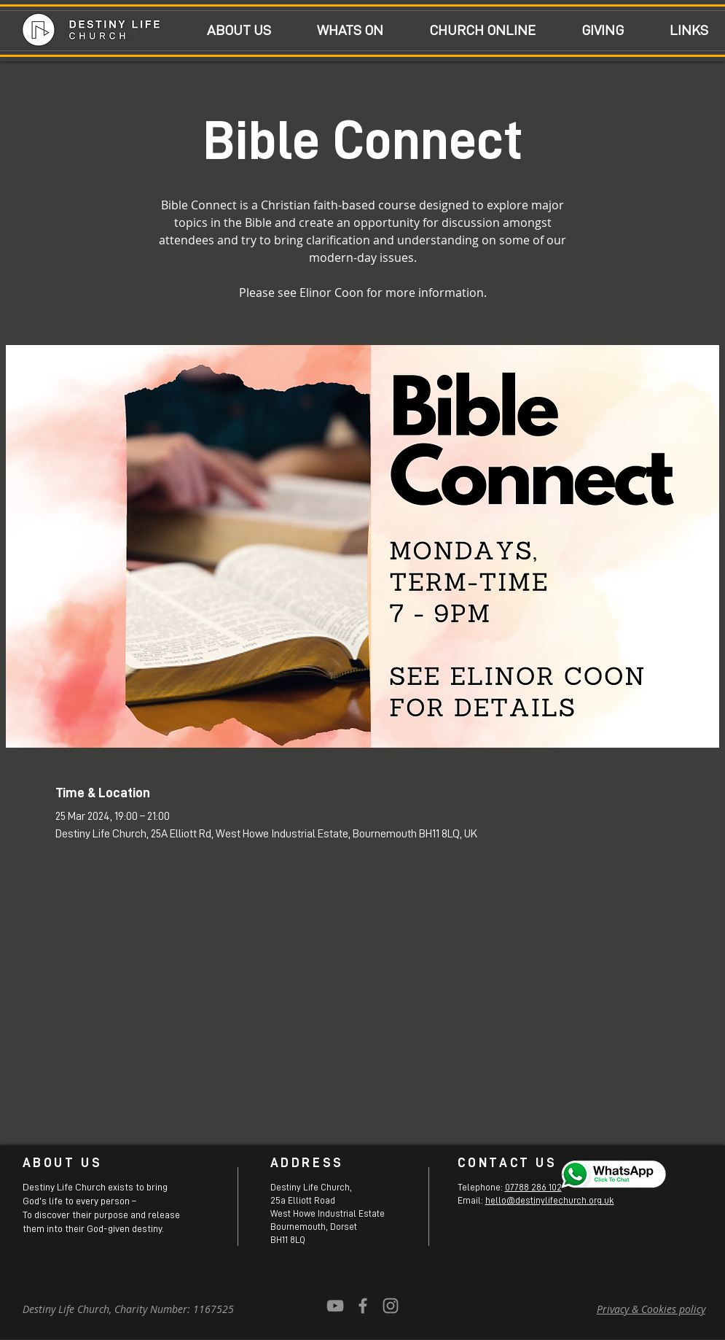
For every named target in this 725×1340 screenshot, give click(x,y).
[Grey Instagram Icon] (390, 1306)
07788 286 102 (533, 1187)
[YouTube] (335, 1306)
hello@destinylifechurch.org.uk (549, 1200)
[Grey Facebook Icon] (363, 1306)
